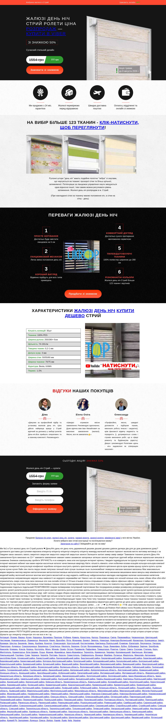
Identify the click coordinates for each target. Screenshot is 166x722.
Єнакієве (123, 643)
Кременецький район (102, 685)
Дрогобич (60, 640)
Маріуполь (128, 655)
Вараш (21, 637)
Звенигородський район (73, 676)
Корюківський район (16, 685)
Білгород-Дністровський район (57, 661)
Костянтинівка (87, 643)
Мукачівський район (16, 694)
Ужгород (156, 643)
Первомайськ (123, 637)
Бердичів (22, 643)
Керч (155, 649)
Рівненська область (27, 703)
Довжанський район (148, 670)
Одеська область (58, 697)
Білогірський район (82, 661)
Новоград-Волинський (121, 640)
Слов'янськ (54, 646)
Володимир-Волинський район (116, 667)
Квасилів (4, 649)
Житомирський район (110, 673)
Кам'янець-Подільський (106, 643)
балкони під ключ (43, 538)
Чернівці (110, 652)
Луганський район (126, 688)
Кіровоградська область (75, 682)
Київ (70, 720)
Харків (57, 720)
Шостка (13, 643)
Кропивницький (123, 652)
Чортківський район (39, 717)
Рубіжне (67, 637)
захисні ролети (97, 538)
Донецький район (27, 673)
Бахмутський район (45, 658)
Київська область (54, 682)
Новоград (104, 640)
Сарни (122, 649)
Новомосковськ (18, 640)
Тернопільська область (37, 708)
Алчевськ (16, 646)
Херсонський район (98, 711)
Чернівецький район (134, 714)
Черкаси (35, 655)
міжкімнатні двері (112, 538)
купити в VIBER (46, 33)
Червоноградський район (51, 714)
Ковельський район (97, 682)
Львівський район (17, 691)
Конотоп (48, 643)
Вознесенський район (48, 667)
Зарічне (143, 646)
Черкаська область (73, 714)
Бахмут (86, 640)
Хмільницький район (10, 714)
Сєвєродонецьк (29, 646)
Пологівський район (93, 700)
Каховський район (16, 682)
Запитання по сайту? (70, 544)
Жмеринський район (155, 673)
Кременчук (100, 652)
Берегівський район (152, 658)
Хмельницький (7, 655)
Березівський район (9, 661)
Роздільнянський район (91, 703)
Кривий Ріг (12, 720)
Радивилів (80, 649)
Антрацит (4, 637)
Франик (49, 652)
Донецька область (9, 673)
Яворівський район (141, 717)
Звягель (95, 640)
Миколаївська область (85, 691)
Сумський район (17, 708)
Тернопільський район (60, 708)
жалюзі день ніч (59, 538)
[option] (45, 418)
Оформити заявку (45, 509)
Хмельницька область (120, 711)
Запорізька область (32, 676)
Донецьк (34, 720)
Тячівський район (101, 708)
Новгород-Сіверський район (104, 694)
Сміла (113, 637)
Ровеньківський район (68, 703)
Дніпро (49, 720)
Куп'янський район (31, 688)
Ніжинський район (59, 694)
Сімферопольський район (81, 705)
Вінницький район (28, 667)
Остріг (83, 646)
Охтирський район (119, 697)
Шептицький (151, 637)
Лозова (13, 637)
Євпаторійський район (88, 673)
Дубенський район (67, 673)
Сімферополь (87, 655)
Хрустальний (73, 643)
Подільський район (53, 700)
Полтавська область (114, 700)
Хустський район (29, 714)
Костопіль (39, 649)
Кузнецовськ (151, 640)
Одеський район (76, 697)
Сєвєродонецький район (31, 705)
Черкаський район (92, 714)
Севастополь (73, 655)
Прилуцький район (154, 700)
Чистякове (5, 640)
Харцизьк (37, 637)
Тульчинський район (82, 708)
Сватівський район (9, 705)
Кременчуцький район (124, 685)
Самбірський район (132, 703)
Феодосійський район (17, 711)
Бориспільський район (11, 664)
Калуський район (66, 679)
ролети (71, 538)
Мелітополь (5, 652)
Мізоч (48, 649)
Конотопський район (139, 682)
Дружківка (48, 637)
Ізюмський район (49, 679)
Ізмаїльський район (30, 679)
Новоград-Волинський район (133, 694)
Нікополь (65, 646)
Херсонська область (78, 711)
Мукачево (77, 640)
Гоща (105, 646)
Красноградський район (79, 685)
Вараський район (70, 664)
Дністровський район (128, 670)
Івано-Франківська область (141, 676)
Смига (130, 649)
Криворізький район (146, 685)
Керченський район (35, 682)
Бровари (4, 643)
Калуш (95, 637)
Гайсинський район (141, 667)
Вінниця (99, 655)
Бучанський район (52, 664)
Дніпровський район (79, 670)
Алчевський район (26, 658)
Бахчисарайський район (68, 658)
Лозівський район (70, 688)
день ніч (104, 310)
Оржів (63, 649)
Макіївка (108, 655)
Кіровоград (138, 640)
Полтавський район (134, 700)
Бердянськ (43, 646)
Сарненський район (153, 703)
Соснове (138, 649)
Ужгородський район (121, 708)
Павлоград (5, 646)
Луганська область (108, 688)
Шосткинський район (100, 717)
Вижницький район (132, 664)
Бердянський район (132, 658)
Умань (31, 643)
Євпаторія (134, 643)
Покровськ (104, 637)
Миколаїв (139, 655)
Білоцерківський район (104, 661)
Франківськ (59, 652)
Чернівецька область (113, 714)
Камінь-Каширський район (109, 679)
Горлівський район (38, 670)
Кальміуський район (85, 679)
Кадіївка (39, 643)
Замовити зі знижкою (44, 70)
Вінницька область (9, 667)
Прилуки (58, 637)
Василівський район (89, 664)
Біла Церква (32, 652)
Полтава (53, 655)
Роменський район (113, 703)
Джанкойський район (59, 670)
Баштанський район (90, 658)
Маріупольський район (38, 691)
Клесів (22, 649)
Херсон (62, 655)
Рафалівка (91, 649)
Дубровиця (133, 646)
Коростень (85, 637)
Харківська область (38, 711)
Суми (27, 655)
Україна (76, 720)
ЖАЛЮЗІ (83, 310)
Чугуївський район (59, 717)
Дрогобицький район (47, 673)
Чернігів (44, 655)
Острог (70, 649)
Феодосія (43, 640)
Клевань (14, 649)
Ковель (75, 637)
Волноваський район (90, 667)
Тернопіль (89, 652)
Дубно (124, 646)
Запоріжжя (23, 720)
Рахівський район (8, 703)
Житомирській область (133, 673)
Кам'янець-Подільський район (137, 679)
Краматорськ (18, 652)
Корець (29, 649)
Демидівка (115, 646)
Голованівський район (17, 670)
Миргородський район (130, 691)
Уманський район (140, 708)
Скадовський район (105, 705)
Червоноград (138, 637)
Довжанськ (32, 640)
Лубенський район (89, 688)
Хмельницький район (142, 711)
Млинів (55, 649)
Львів (64, 720)
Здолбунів (153, 646)
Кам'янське (137, 652)
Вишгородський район (153, 664)
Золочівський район (117, 676)
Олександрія (59, 643)
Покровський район (73, 700)
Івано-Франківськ (74, 652)
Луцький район (144, 688)
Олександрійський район (97, 697)
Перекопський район (33, 700)
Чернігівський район (18, 717)
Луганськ (117, 655)
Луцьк (42, 652)
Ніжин (52, 640)
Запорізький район (52, 676)
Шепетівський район (78, 717)
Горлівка (19, 655)
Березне (75, 646)
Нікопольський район (79, 694)
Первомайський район (11, 700)
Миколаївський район (107, 691)
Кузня (29, 637)
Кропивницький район (10, 688)
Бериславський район (31, 661)
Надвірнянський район (39, 694)
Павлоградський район (141, 697)
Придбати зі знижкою (83, 293)
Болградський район (149, 661)
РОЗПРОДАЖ (41, 28)
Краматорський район (56, 685)
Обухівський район (40, 697)
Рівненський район (47, 703)
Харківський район (58, 711)
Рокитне (114, 649)
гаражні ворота (82, 538)
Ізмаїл (161, 640)
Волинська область (69, 667)
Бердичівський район (111, 658)
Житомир (148, 652)
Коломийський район (118, 682)
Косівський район (36, 685)
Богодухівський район (127, 661)
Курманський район (51, 688)
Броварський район (32, 664)
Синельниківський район (56, 705)
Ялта (68, 640)
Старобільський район (126, 705)
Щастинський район (120, 717)
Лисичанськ (145, 643)
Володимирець (95, 646)
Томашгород (103, 649)
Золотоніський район (96, 676)
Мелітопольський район (61, 691)
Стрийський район (147, 705)
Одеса (42, 720)
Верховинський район (111, 664)
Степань (147, 649)
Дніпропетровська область (103, 670)
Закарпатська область (11, 676)
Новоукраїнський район (18, 697)
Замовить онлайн (130, 2)
